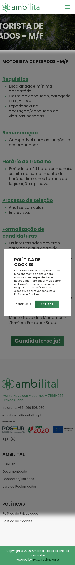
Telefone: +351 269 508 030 (23, 407)
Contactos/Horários (18, 479)
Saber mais (23, 304)
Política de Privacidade (20, 513)
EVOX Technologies (46, 560)
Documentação (14, 471)
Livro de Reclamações (19, 486)
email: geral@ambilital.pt (22, 415)
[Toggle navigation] (68, 7)
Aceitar (47, 304)
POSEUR (8, 464)
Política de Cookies (17, 521)
